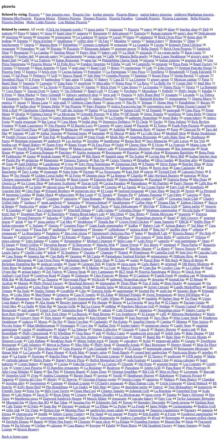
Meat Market (26, 95)
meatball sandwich (75, 98)
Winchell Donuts (79, 210)
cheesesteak (137, 410)
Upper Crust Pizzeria (27, 368)
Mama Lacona (83, 148)
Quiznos (89, 252)
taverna (103, 375)
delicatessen (120, 33)
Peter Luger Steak (185, 318)
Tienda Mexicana (161, 214)
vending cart (186, 275)
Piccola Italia (191, 210)
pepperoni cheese (157, 325)
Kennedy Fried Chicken (185, 45)
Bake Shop (173, 337)
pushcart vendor (52, 264)
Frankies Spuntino (93, 64)
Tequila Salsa (104, 287)
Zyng (34, 375)
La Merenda (104, 237)
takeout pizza (56, 187)
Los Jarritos (74, 141)
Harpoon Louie (12, 341)
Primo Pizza (123, 83)
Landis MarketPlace (187, 287)
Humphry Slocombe (151, 402)
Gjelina (40, 425)
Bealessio (113, 368)
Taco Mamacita (156, 141)
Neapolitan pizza (169, 310)
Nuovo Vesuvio (185, 248)
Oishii (119, 145)
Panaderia (52, 233)
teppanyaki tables (168, 341)
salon (58, 298)
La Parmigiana (116, 71)
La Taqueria (50, 279)
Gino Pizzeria (72, 348)
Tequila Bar (106, 221)
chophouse (198, 137)
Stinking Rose (204, 402)
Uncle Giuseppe (171, 383)
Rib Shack (93, 156)
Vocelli (117, 375)
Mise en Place (169, 371)
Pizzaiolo (73, 48)
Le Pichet (119, 406)
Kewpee (95, 425)
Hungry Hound (181, 345)
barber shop (28, 106)
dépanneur (22, 298)
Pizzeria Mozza (44, 18)
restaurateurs (159, 256)
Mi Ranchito (27, 279)
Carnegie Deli (91, 264)
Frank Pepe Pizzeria (185, 125)
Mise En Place (206, 345)
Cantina (165, 321)
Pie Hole (205, 233)
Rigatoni (42, 337)
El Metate (196, 279)
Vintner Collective (104, 329)
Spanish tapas (114, 156)
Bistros (123, 275)
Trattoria (140, 33)
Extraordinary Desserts (134, 148)
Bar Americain (185, 148)
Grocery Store (29, 318)
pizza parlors (46, 221)
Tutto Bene (9, 268)
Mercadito (103, 83)
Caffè (160, 198)
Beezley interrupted (73, 302)
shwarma (158, 279)
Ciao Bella (57, 256)
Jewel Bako (170, 118)
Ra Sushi (23, 291)
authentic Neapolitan (143, 118)
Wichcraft (98, 279)
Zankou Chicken (192, 202)
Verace (190, 87)
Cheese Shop (138, 145)
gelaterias (31, 160)
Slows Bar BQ (39, 402)
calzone (204, 75)
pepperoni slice (85, 191)
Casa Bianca (75, 425)
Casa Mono (69, 121)
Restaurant (21, 52)
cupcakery (131, 341)
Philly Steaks (188, 91)
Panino (93, 110)
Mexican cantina (185, 79)
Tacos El (42, 394)
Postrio (132, 414)
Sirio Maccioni (48, 348)
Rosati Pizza (160, 75)
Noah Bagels (120, 352)
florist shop (160, 168)
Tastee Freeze (129, 245)
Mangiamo (51, 160)
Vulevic (157, 387)
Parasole (143, 125)
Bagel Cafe (98, 68)
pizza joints (9, 87)
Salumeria (127, 168)
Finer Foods (96, 137)
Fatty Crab (177, 187)
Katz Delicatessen (126, 206)
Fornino (7, 68)
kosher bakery (130, 325)
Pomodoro (27, 48)
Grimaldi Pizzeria (147, 18)
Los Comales (192, 364)
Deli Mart (100, 387)
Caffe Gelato (105, 210)
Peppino (208, 160)
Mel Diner (117, 214)
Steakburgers (121, 202)
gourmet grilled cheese (200, 418)
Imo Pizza (138, 71)
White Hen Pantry (60, 421)
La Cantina (41, 52)
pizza (48, 33)
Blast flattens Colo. (142, 383)
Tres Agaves (142, 237)
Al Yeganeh (154, 110)
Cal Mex (66, 221)
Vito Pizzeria (57, 125)
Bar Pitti (53, 371)
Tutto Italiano (34, 241)
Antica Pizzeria (102, 98)
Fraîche (111, 264)
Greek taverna (180, 402)
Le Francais (177, 145)
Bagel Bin (154, 337)
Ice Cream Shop (32, 183)
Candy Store (182, 325)
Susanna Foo (81, 402)
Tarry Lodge (30, 171)
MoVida (148, 206)
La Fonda (138, 406)
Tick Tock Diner (56, 314)
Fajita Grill (102, 218)
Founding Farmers (147, 421)
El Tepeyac (69, 379)
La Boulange (93, 368)
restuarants (119, 398)
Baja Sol (159, 229)
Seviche (60, 179)
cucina (26, 329)
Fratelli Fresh (164, 275)
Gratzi (6, 75)
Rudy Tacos (100, 206)
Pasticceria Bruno (184, 352)
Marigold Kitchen (151, 98)
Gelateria (62, 295)
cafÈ (163, 314)
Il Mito (114, 114)
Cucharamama (182, 406)
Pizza (21, 33)
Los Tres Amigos (86, 337)
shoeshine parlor (136, 387)
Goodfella (67, 291)
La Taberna (79, 329)
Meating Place (75, 410)
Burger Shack (83, 375)
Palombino (70, 45)
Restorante (172, 418)
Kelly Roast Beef (29, 387)
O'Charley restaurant (109, 383)
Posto (174, 129)
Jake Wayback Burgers (163, 175)
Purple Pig (13, 160)
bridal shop (90, 121)
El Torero (160, 125)
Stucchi (175, 191)
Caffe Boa (206, 183)
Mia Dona (200, 179)
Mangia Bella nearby (133, 56)
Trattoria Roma (177, 179)
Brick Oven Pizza (170, 37)
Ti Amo (120, 260)
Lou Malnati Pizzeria (72, 22)
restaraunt (8, 48)
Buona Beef (133, 141)
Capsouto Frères (193, 171)
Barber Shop (171, 298)
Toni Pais (49, 137)
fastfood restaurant (131, 191)
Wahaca (169, 379)
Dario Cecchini (78, 321)
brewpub (24, 68)
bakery (35, 33)
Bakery (103, 79)
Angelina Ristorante (143, 137)
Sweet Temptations (159, 295)
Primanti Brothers (57, 191)
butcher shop (189, 29)
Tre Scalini (136, 156)
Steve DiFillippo (189, 295)
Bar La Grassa (91, 306)
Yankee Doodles (103, 394)
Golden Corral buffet (49, 175)
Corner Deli (184, 83)
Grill (54, 75)
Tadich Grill (24, 168)
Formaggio (67, 325)
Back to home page (15, 436)
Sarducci (30, 202)
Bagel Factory (203, 64)
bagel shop (64, 33)
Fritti (53, 98)
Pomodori (94, 71)
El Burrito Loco (82, 125)
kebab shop (152, 152)
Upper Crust (48, 310)
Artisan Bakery (175, 225)
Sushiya (117, 348)
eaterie (148, 171)
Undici (88, 79)
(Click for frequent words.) (64, 29)
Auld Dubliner (28, 164)
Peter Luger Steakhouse (169, 56)
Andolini (119, 129)
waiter (134, 260)
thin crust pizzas (76, 233)
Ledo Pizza (145, 241)
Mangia (23, 283)
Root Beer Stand (13, 314)
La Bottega (118, 175)
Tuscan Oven (36, 91)
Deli (206, 29)
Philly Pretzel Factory (48, 283)
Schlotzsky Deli (106, 402)
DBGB (183, 221)
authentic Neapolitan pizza (128, 279)
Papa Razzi (173, 368)
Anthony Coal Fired (15, 275)
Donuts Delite (50, 106)
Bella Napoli (149, 48)
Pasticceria (26, 206)
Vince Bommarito (102, 418)
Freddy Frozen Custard (22, 137)
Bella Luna (125, 241)
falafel (62, 329)
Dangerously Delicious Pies (111, 233)
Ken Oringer (98, 318)
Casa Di (118, 79)
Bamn (38, 371)
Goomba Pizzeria (118, 75)
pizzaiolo (146, 52)
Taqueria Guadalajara (164, 410)
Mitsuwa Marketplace (186, 314)
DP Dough (131, 114)
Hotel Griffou (29, 245)
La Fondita (116, 118)
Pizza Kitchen (42, 41)
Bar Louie (86, 195)
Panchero (65, 152)
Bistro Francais (82, 248)
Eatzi (63, 68)
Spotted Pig (147, 291)
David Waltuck (197, 383)
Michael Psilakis (129, 295)
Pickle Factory (25, 418)
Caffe (110, 56)
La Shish (129, 52)
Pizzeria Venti (11, 71)
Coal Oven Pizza (48, 260)
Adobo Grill (152, 368)
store (5, 356)
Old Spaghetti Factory (157, 425)
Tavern (189, 191)
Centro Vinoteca (121, 160)
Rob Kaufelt (151, 414)
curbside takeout (17, 360)
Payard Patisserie (29, 218)
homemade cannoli (160, 348)
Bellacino (71, 129)
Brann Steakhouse (203, 133)
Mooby (52, 379)
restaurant (116, 29)
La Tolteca (207, 95)
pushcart (84, 406)
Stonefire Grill (16, 375)
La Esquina (150, 87)
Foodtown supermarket (197, 414)
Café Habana (51, 129)
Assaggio (171, 95)
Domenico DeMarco (117, 121)
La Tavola (50, 87)
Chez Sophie (61, 206)
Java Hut (154, 302)
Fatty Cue (165, 398)
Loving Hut (157, 156)
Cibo (82, 291)
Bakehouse (166, 375)
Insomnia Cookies (18, 195)
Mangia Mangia (48, 168)
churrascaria (24, 414)
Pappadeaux (139, 183)
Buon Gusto (193, 52)
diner (171, 29)
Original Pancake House (195, 68)
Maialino (120, 41)
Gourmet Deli (11, 191)
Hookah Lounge (79, 383)
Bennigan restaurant (28, 141)
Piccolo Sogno (12, 325)
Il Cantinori (141, 275)
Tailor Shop (101, 260)
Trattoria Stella (101, 291)
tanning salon (75, 318)
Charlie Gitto (34, 252)
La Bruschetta (31, 233)
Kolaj (147, 341)
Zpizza (6, 414)
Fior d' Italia (150, 283)
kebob (52, 252)
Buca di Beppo (193, 260)
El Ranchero (56, 214)
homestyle (205, 387)
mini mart (79, 68)
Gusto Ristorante (64, 118)
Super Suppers (187, 425)
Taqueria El (132, 298)
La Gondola (141, 45)
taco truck (22, 229)
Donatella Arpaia (127, 345)
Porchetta (130, 91)
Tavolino (93, 141)
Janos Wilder (158, 406)
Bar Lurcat (48, 121)
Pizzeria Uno (81, 14)
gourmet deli (193, 60)
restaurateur (63, 37)
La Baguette (208, 87)
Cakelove (12, 348)
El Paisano (69, 237)
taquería (207, 410)
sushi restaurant (25, 121)
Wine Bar (45, 306)
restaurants (162, 148)
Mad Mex (204, 83)
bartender (98, 133)
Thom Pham (129, 283)
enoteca (7, 102)
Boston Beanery (28, 429)
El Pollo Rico (66, 64)
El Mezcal (117, 133)
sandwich (54, 141)
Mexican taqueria (131, 287)
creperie (88, 129)
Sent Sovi (186, 252)
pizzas (21, 102)
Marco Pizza (129, 268)
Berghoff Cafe (157, 233)
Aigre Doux (98, 371)
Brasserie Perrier (103, 168)
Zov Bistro (151, 245)
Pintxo (63, 148)
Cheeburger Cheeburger (38, 110)
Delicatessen (207, 33)
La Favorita (135, 302)
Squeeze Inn (36, 256)
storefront (84, 83)
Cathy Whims (110, 298)
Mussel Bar (172, 421)
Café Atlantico (31, 345)
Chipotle (127, 364)
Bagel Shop (10, 83)
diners (6, 418)
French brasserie (75, 168)
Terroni (128, 402)
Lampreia (21, 287)
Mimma (181, 321)
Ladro (85, 118)
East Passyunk (139, 318)
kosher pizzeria (103, 14)
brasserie (185, 214)
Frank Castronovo (30, 125)
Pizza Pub (40, 229)
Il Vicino (158, 145)
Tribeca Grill (168, 206)
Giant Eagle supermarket (106, 225)
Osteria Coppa (131, 379)
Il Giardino (13, 210)
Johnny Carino (196, 310)
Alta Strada (47, 302)
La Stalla (28, 306)
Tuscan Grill (89, 183)
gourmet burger (167, 364)
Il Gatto (113, 91)
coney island (123, 125)
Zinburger (82, 275)
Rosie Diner (61, 394)
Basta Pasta (206, 152)
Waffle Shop (202, 221)
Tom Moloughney (180, 387)
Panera (29, 302)
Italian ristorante (13, 225)
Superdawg (79, 229)
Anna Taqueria (164, 221)
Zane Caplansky (184, 168)
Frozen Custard (185, 306)
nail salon (28, 310)
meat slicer (103, 421)
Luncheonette (73, 56)
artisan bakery (31, 271)
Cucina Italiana (72, 71)
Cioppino (52, 198)
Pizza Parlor (189, 245)
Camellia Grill (164, 252)
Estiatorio (12, 98)
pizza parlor (96, 29)
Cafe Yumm (14, 406)
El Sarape (8, 245)
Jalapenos (145, 310)
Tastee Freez (54, 145)
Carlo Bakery (150, 264)
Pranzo (86, 237)
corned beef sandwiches (151, 352)
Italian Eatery (155, 41)
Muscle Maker (97, 398)
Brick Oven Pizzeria (178, 48)
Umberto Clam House (86, 102)
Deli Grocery (189, 218)
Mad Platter (43, 295)
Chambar (208, 379)
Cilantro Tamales (112, 391)
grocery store (200, 56)
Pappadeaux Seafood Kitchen (125, 256)
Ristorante (100, 33)
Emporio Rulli (104, 179)
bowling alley (15, 383)
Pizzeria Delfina (13, 22)
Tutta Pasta (65, 83)
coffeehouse (116, 229)
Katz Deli (132, 171)
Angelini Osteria (144, 321)
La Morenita (78, 187)
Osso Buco (83, 333)
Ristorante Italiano (97, 48)
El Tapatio (105, 195)
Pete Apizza (200, 321)
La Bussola (79, 314)
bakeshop (8, 106)
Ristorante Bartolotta (179, 152)
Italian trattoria (169, 60)
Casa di (144, 329)
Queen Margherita (131, 179)
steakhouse (64, 41)
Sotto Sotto (70, 171)
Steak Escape (134, 356)
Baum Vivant (77, 145)
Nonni (137, 337)
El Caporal (73, 156)
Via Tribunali (73, 91)
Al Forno (75, 175)
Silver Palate (168, 164)
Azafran (7, 283)
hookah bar (177, 279)
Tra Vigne (31, 410)
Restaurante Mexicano (193, 348)
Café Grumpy (71, 268)
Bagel (171, 218)
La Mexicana (66, 114)
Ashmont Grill (139, 391)
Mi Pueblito (160, 183)
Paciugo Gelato (194, 302)
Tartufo (114, 341)
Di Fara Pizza (101, 145)
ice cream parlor (168, 52)
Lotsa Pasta (41, 287)
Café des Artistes (71, 110)
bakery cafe (106, 148)
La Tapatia (129, 187)
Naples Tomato (45, 291)
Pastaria (126, 95)
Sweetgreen (38, 383)
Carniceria (25, 237)
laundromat (112, 141)
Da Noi (57, 321)
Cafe (149, 68)
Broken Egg (52, 410)
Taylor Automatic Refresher (196, 398)
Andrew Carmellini (133, 418)
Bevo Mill (177, 156)
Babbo (92, 310)
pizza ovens (153, 394)
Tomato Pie (125, 195)
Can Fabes (174, 195)
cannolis (163, 241)
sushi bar (166, 291)
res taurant (115, 414)
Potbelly (167, 91)
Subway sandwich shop (82, 95)
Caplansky (100, 321)
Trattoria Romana (42, 152)
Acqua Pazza (15, 248)
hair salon (72, 79)
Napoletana (126, 98)
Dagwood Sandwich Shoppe (62, 398)
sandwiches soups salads (106, 410)
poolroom (174, 356)
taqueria (82, 33)
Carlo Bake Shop (173, 137)
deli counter (143, 198)
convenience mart (52, 418)
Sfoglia (20, 114)
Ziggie (65, 275)
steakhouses (44, 329)
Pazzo (6, 141)
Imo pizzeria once (58, 14)
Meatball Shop (176, 133)
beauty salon (98, 352)
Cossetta (111, 187)
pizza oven (114, 102)
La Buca (143, 83)
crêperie (198, 229)
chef (29, 210)
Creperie (104, 125)
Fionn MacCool (85, 391)
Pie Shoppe (99, 302)
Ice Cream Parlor (153, 187)
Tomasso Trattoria (76, 160)
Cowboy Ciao (170, 268)
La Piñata (101, 406)
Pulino (143, 168)
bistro (130, 37)
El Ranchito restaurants (63, 368)
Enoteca (31, 71)
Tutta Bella (193, 114)
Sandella (151, 298)
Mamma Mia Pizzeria (16, 18)
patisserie (70, 198)
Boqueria (209, 245)
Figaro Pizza (172, 87)
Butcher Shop (191, 164)
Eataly (103, 129)
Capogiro (46, 83)
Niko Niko (82, 345)
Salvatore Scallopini (62, 183)
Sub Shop (94, 75)
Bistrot (117, 302)
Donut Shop (165, 102)
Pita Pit (131, 102)
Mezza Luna (39, 102)
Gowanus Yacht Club (183, 198)
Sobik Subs (173, 333)
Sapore (161, 129)
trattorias (190, 175)
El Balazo (47, 148)
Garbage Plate (47, 237)
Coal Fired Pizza (25, 129)
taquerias (152, 379)
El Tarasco (155, 356)
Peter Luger (30, 87)
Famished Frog (186, 391)
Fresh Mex (9, 306)
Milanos (123, 237)
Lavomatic (191, 371)
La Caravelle (32, 352)
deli (160, 29)
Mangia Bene (48, 45)
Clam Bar (150, 268)
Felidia (115, 64)
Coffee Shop (143, 202)
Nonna (25, 198)
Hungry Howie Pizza (70, 360)
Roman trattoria (161, 33)
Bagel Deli (9, 60)
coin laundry (22, 337)
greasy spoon (160, 79)
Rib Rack (171, 260)
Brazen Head (82, 356)
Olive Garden (164, 160)
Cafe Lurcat (180, 141)
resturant (161, 64)
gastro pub (188, 329)
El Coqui (107, 191)
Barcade (209, 371)
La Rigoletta (162, 391)
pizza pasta (128, 264)
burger (20, 152)
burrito (48, 364)
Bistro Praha (42, 360)
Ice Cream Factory (50, 210)
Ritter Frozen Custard (191, 106)
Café (32, 133)
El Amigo (135, 348)
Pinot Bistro (128, 425)
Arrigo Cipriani (158, 287)
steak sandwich (51, 202)
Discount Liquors (108, 356)
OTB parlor (194, 356)
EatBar (133, 225)
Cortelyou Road (45, 275)
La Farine (20, 356)
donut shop (194, 37)
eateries (7, 148)
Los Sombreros (126, 314)
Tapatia (171, 394)
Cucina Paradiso (114, 183)
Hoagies (97, 229)
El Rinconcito (81, 245)
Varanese (75, 256)
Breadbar (143, 160)
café (128, 64)
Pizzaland (155, 179)
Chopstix (84, 421)
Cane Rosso (129, 87)
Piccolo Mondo (196, 337)
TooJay (158, 121)
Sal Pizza (21, 75)
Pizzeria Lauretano (175, 18)
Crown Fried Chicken (134, 221)
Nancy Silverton (193, 394)
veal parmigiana (186, 241)
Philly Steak (103, 345)
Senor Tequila (153, 114)
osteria (136, 41)
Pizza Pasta (180, 64)
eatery (148, 29)
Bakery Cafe (151, 225)
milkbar (110, 306)
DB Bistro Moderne (195, 264)
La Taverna (111, 110)
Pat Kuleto (120, 321)
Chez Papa (33, 191)
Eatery (54, 91)
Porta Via (33, 391)
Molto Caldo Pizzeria (41, 22)
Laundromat (51, 164)
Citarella (137, 175)
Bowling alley (188, 160)
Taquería (8, 379)
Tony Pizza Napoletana (94, 164)
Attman (27, 268)
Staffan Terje (107, 325)
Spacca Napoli (72, 75)
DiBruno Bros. (183, 256)
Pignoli (123, 252)
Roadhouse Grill (72, 137)
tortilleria (174, 114)
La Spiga (35, 187)
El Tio (28, 348)
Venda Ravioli (184, 75)
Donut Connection (115, 337)
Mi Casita (93, 256)
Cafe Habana (36, 341)
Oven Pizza (122, 218)
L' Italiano (36, 225)
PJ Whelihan (62, 333)
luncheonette (10, 45)
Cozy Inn (86, 325)
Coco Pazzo (14, 91)
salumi (106, 310)
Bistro (115, 68)
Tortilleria (157, 71)
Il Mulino (92, 268)
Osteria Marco (202, 98)
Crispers (80, 394)
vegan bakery (192, 118)
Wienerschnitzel (96, 202)
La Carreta (109, 364)
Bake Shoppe (195, 333)
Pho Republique (57, 387)
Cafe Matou (23, 394)
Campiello (143, 64)
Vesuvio (210, 206)
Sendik (42, 414)
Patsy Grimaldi (50, 95)
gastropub (173, 110)
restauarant (9, 233)
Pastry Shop (88, 52)
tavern (27, 37)
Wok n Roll (9, 110)
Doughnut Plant (31, 214)
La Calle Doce (151, 133)
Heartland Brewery (81, 283)
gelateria (7, 56)
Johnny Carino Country (69, 414)
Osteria (29, 45)
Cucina (159, 45)
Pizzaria (56, 48)
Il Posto (7, 95)
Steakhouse (85, 221)
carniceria (183, 237)
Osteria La (9, 183)
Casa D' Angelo (84, 295)
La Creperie (137, 79)
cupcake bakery (142, 398)
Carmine (57, 383)
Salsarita (52, 218)
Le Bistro (163, 248)
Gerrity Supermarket (81, 298)
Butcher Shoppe (141, 248)
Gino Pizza (192, 110)
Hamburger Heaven (140, 375)
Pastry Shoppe (184, 183)
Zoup (9, 164)
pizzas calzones (184, 360)
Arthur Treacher (51, 133)
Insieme (59, 287)
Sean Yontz (42, 298)
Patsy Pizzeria (96, 106)
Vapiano (18, 133)
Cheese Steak (77, 271)
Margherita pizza (26, 398)
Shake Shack (44, 195)
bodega (7, 41)
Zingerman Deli (126, 164)
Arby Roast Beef (148, 95)
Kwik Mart (76, 352)
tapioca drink (139, 229)
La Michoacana (129, 394)
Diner (191, 41)
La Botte (81, 206)
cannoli (35, 314)
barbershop (52, 79)
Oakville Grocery (85, 364)
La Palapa (122, 421)
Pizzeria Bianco (127, 14)
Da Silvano (22, 425)
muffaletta (59, 229)
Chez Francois (104, 275)
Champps (106, 252)
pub (98, 333)
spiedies (207, 352)
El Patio (32, 406)
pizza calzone (11, 241)
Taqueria (29, 83)
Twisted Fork (167, 171)
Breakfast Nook (61, 341)
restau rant (94, 56)
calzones (56, 425)
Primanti (118, 318)
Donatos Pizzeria (95, 18)
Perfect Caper (115, 333)
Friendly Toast (11, 391)
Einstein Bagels (74, 371)
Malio (211, 356)
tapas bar (90, 60)
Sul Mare (197, 225)
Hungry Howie (34, 98)
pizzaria (148, 60)
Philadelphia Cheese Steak (120, 60)
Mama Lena (198, 145)
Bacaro (205, 102)
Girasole (128, 329)
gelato (43, 206)
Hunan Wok (10, 352)
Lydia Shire (22, 295)
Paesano (7, 237)
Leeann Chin (160, 360)
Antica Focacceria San (126, 106)
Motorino (175, 41)
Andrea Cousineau (56, 375)
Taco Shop (161, 318)
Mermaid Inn (15, 402)
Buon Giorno (80, 179)
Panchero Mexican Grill (137, 306)
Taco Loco (40, 118)
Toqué (72, 264)
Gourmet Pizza (74, 225)
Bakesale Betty (140, 129)
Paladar (207, 91)
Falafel (110, 425)
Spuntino (141, 75)
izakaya (27, 321)
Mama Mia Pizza (118, 198)
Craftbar (83, 218)
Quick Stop (193, 271)
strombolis (196, 187)
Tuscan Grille (66, 306)
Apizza (103, 37)
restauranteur (178, 98)
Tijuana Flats (166, 202)
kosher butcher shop (203, 156)
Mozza (42, 321)
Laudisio (22, 118)
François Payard (190, 375)
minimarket (107, 283)
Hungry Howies (165, 329)
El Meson (43, 179)
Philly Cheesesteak (35, 333)
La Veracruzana (110, 171)
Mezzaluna (149, 91)
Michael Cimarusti (99, 241)
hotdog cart (9, 145)
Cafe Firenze (125, 310)
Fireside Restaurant (111, 248)
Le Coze (110, 268)
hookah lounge (51, 156)
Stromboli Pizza (13, 79)
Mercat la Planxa (58, 345)
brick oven (49, 71)
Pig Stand (96, 414)
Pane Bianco (188, 379)
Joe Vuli (199, 141)
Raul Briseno (102, 314)
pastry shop (185, 33)
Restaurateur (72, 241)
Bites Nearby (173, 283)
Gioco (115, 387)
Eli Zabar (107, 295)
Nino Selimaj (177, 121)
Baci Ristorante (155, 345)
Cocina (63, 364)
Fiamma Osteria (41, 114)
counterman (133, 68)
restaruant (194, 283)
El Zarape (148, 314)
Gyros (69, 164)
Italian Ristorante (67, 60)
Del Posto (145, 364)
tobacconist (66, 195)
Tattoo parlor (191, 206)
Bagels (38, 421)
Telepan (146, 102)
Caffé (25, 60)
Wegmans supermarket (161, 210)
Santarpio (73, 202)
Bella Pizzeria (200, 18)
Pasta (205, 79)
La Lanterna (84, 37)
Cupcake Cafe (207, 252)
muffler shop (179, 229)
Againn (90, 87)
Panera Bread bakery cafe (87, 214)
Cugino (54, 241)
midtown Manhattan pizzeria (194, 14)
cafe (43, 48)
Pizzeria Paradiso (121, 18)
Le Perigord (208, 191)
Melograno (24, 260)
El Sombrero (69, 252)
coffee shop (85, 41)
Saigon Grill (132, 110)
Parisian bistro (77, 133)
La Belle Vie (162, 83)
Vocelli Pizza (26, 148)
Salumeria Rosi (72, 310)
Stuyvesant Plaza (74, 279)
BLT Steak (126, 271)
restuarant (120, 45)
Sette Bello (164, 237)
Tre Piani (191, 298)
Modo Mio (117, 137)
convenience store (159, 106)
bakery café (109, 52)
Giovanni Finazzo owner (99, 379)
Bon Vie (99, 160)
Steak (189, 421)
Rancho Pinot (58, 356)
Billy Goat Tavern (56, 391)
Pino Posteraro (196, 368)
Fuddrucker (14, 156)
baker (139, 233)
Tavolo (99, 118)
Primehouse (141, 252)
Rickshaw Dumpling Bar (19, 264)
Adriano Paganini (150, 195)
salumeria (146, 37)
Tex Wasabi (22, 175)
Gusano (190, 341)
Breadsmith (177, 71)
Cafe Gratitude (97, 348)
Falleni (68, 218)
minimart (170, 245)
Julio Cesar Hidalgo (15, 371)
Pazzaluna (132, 368)
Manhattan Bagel (77, 260)
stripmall (171, 264)
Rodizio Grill (207, 406)
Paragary (190, 410)
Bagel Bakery (31, 145)
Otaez (206, 241)
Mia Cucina (61, 337)
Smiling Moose (64, 52)
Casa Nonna (14, 256)
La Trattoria (42, 60)
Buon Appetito (45, 68)
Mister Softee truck (90, 341)
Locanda (189, 95)
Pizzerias (133, 152)
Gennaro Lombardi (96, 45)
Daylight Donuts (17, 421)
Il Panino (148, 164)
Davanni (67, 406)
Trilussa (200, 237)
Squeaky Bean (187, 291)
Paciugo (88, 171)
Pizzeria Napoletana (152, 271)
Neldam (164, 306)
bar (30, 221)
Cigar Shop (156, 191)
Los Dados (80, 387)
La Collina (193, 268)
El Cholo (142, 121)
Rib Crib (148, 371)
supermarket (125, 291)
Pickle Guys (58, 248)
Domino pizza (95, 175)
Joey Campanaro (102, 271)
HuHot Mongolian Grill (106, 360)
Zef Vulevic (54, 271)
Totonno (22, 41)
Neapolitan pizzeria (149, 218)
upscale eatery (48, 56)
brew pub (109, 95)
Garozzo (192, 195)
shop (38, 198)
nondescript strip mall (145, 333)
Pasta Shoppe (55, 352)
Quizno (54, 225)
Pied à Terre (37, 248)
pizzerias (12, 37)
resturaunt (51, 171)
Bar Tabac (61, 402)
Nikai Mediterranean (41, 325)
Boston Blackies (13, 187)
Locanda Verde (80, 287)
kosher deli (26, 56)
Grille (96, 187)
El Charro (172, 302)
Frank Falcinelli (201, 71)
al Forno (170, 414)
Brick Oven (108, 87)
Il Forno (34, 79)
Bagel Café (95, 91)
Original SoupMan (124, 371)
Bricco (176, 271)
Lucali (117, 37)
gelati (19, 221)
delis (132, 133)
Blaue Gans (77, 418)
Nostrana (38, 356)
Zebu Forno (165, 68)
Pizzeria (34, 14)
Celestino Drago (130, 210)
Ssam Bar (50, 406)
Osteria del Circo (30, 379)
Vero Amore (52, 318)
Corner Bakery (28, 364)
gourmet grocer (125, 48)
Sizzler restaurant (89, 152)
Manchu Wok (105, 245)
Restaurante (114, 152)
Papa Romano (91, 198)
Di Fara (103, 41)
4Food (155, 418)
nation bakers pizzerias (156, 14)
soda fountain (136, 360)
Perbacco (39, 75)
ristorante (43, 37)
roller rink (13, 410)
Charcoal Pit (192, 129)
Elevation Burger (55, 245)
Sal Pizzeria (73, 106)
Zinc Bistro (137, 214)
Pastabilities (187, 102)
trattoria (7, 33)
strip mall (59, 102)
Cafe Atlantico (47, 268)
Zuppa (31, 156)
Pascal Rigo (152, 260)
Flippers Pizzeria (69, 18)
